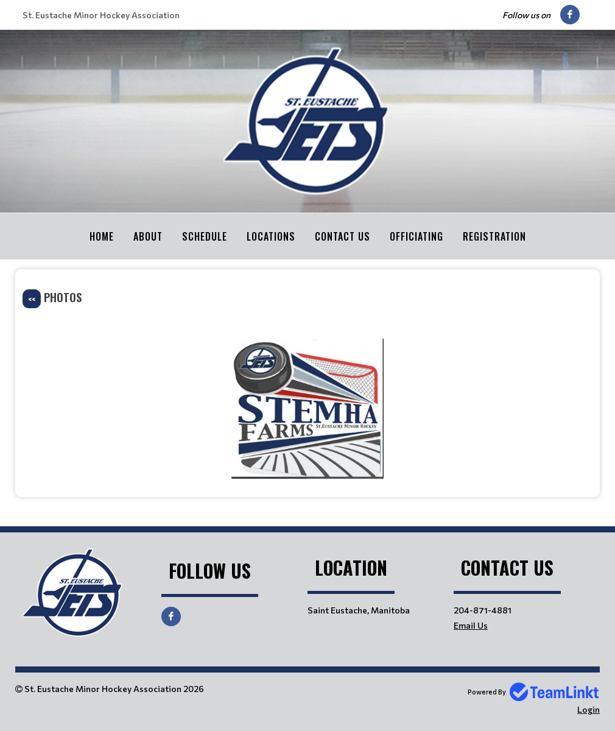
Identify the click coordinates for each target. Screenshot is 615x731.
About (148, 236)
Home (102, 236)
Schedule (204, 236)
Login (588, 709)
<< (31, 298)
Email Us (471, 625)
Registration (494, 236)
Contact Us (342, 236)
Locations (271, 236)
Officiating (416, 236)
